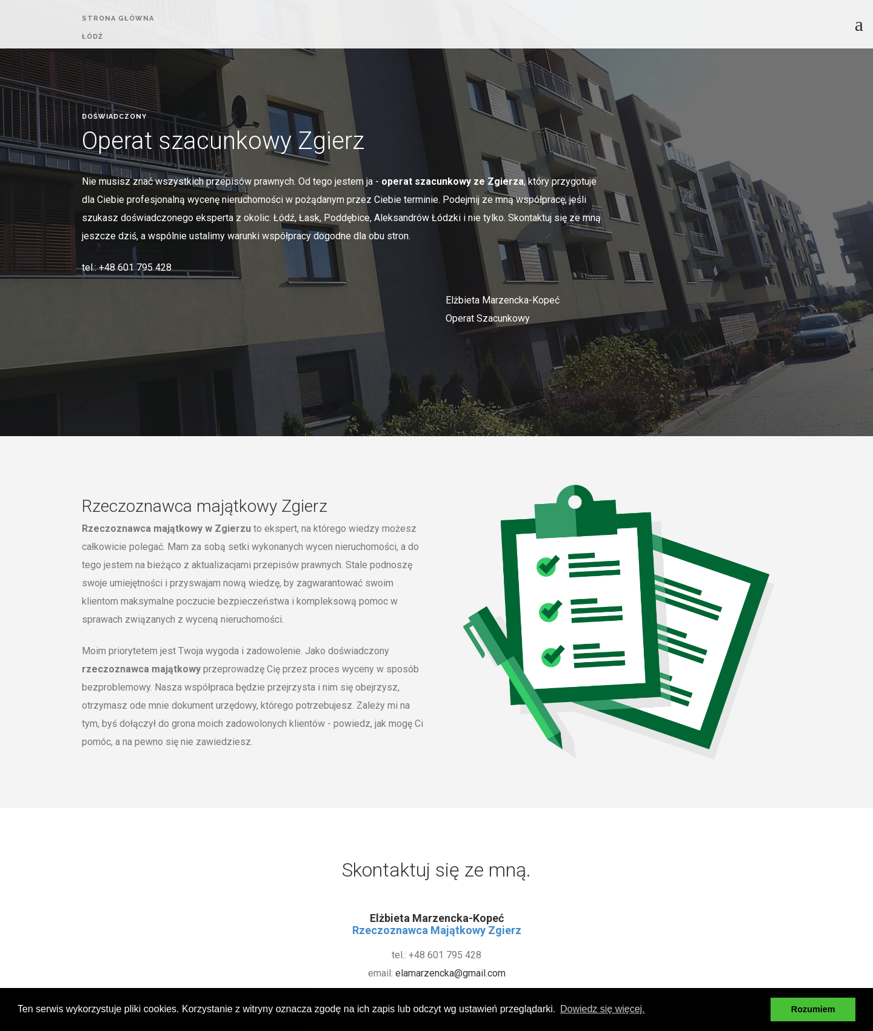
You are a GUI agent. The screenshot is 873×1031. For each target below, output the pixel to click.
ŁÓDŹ (92, 38)
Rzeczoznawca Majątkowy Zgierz (436, 930)
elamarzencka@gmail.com (450, 973)
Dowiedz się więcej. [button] (602, 1009)
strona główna (118, 18)
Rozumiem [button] (813, 1009)
